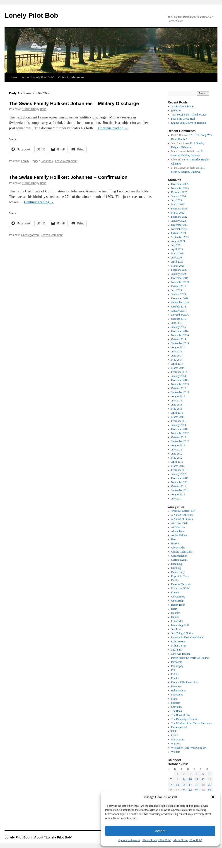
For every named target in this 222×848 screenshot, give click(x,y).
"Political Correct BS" (183, 510)
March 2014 (177, 367)
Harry (174, 608)
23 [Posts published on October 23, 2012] (183, 790)
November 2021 (180, 229)
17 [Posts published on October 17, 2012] (190, 785)
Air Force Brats (179, 523)
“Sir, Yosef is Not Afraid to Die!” (189, 114)
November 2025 (180, 188)
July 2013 (176, 400)
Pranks (175, 678)
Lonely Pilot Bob (31, 15)
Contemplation (179, 555)
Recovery (176, 686)
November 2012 (180, 433)
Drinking (176, 568)
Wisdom (175, 751)
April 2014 (177, 363)
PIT (173, 670)
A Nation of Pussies (182, 519)
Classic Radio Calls (182, 551)
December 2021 (179, 224)
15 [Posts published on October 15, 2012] (177, 785)
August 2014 (178, 347)
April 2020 (177, 261)
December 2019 (179, 278)
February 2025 (179, 192)
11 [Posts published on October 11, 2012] (196, 779)
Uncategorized (30, 235)
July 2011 (176, 498)
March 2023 (177, 204)
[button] (213, 797)
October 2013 (178, 388)
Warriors (176, 743)
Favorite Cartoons (181, 584)
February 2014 (179, 372)
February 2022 (179, 216)
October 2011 (178, 486)
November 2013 (180, 384)
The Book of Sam (181, 715)
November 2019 (180, 282)
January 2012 (178, 474)
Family (25, 161)
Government (178, 596)
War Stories (177, 739)
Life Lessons (178, 641)
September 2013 (180, 392)
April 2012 (177, 461)
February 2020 (179, 269)
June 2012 (176, 453)
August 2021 (178, 241)
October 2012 (178, 437)
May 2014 (176, 359)
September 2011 (180, 490)
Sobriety (176, 702)
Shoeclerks (177, 694)
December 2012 (179, 429)
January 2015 (178, 327)
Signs (174, 698)
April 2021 (177, 249)
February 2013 (179, 421)
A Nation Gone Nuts (182, 514)
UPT (173, 731)
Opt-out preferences (129, 840)
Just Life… (177, 629)
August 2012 (178, 445)
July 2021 (176, 245)
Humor (175, 617)
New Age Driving (181, 653)
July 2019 (176, 290)
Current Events (179, 559)
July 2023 (176, 200)
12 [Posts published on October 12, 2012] (203, 779)
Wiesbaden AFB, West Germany (189, 747)
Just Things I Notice (182, 633)
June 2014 (176, 355)
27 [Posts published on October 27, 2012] (209, 790)
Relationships (178, 690)
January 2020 (178, 273)
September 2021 (180, 237)
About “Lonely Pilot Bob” (156, 840)
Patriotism (176, 662)
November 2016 (180, 314)
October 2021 (178, 233)
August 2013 (178, 396)
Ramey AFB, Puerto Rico (185, 682)
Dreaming (176, 563)
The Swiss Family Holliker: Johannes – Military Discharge (74, 103)
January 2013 (178, 425)
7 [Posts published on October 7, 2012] (171, 779)
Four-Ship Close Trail (183, 118)
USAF (174, 735)
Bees (173, 539)
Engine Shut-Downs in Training (188, 122)
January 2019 (178, 294)
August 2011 (178, 494)
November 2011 (180, 482)
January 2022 (178, 220)
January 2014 (178, 376)
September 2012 (180, 441)
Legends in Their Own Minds (187, 637)
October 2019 (178, 286)
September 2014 (180, 343)
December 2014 (179, 331)
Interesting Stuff (180, 625)
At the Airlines (179, 535)
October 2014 (178, 339)
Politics (175, 674)
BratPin (175, 543)
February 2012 (179, 470)
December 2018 (179, 298)
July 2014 (176, 351)
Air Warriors (178, 527)
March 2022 (177, 212)
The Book (176, 711)
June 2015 (176, 322)
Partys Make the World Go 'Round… (191, 657)
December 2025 (179, 184)
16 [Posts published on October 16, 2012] (183, 785)
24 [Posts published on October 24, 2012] (190, 790)
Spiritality (176, 706)
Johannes (47, 161)
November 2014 (180, 335)
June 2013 (176, 404)
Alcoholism (177, 531)
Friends (175, 592)
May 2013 (176, 408)
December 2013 (179, 380)
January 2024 (178, 196)
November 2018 (180, 302)
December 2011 (179, 478)
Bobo (43, 109)
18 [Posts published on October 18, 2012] (196, 785)
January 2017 (178, 310)
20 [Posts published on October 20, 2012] (209, 785)
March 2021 (177, 253)
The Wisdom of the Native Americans (191, 723)
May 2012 (176, 457)
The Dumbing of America (185, 719)
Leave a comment (66, 161)
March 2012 (177, 465)
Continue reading (113, 128)
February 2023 (179, 208)
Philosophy (177, 666)
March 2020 (177, 265)
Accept (160, 831)
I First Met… (178, 621)
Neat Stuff (176, 649)
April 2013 (177, 412)
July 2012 (176, 449)
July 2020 (176, 257)
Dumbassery (178, 572)
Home (13, 77)
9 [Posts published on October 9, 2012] (184, 779)
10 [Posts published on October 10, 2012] (190, 779)
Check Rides (178, 547)
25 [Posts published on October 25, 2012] (196, 790)
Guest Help (177, 600)
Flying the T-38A (180, 588)
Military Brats (179, 645)
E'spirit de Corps (180, 576)
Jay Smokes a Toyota (182, 106)
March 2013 (177, 416)
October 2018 (178, 306)
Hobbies (175, 612)
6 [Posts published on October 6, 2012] (209, 774)
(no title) (176, 110)
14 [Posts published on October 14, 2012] (170, 785)
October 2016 (178, 318)
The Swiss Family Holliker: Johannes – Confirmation (68, 177)
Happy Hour (178, 604)
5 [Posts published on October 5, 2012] (203, 774)
